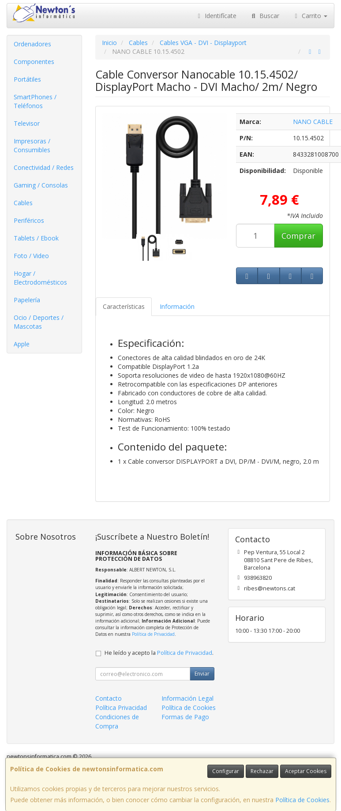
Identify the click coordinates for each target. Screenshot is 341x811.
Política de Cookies (302, 800)
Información (177, 306)
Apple (22, 344)
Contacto (108, 698)
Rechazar (262, 771)
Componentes (34, 61)
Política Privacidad (121, 707)
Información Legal (187, 698)
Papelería (27, 300)
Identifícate (216, 15)
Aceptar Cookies (305, 771)
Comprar (298, 235)
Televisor (27, 123)
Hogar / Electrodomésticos (40, 277)
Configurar (225, 771)
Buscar (264, 15)
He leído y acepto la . (159, 653)
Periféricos (29, 220)
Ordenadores (32, 44)
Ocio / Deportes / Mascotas (39, 321)
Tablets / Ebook (36, 238)
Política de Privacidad (153, 634)
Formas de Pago (185, 717)
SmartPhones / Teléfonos (35, 101)
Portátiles (27, 79)
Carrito (310, 15)
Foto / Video (31, 256)
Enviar (202, 673)
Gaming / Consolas (41, 185)
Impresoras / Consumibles (32, 145)
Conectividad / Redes (44, 167)
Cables (23, 203)
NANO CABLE (313, 121)
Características (124, 306)
